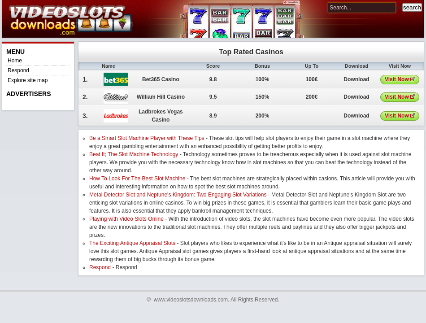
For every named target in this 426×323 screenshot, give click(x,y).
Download (356, 79)
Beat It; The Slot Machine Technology (133, 154)
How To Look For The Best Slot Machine (137, 178)
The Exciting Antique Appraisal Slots (132, 243)
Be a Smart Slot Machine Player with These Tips (146, 138)
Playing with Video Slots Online (126, 219)
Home (15, 60)
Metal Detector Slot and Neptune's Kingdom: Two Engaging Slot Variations (177, 195)
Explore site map (28, 80)
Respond (18, 70)
